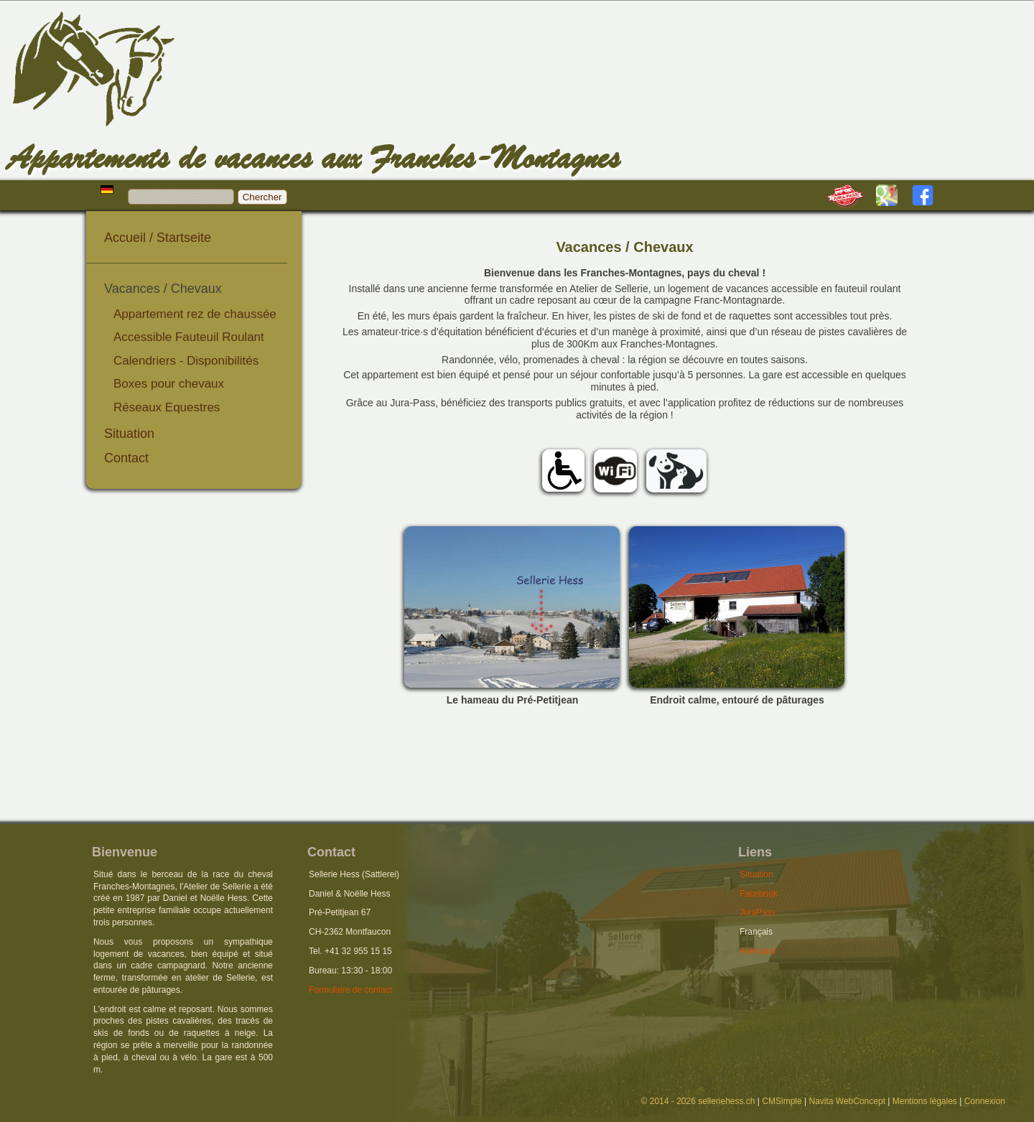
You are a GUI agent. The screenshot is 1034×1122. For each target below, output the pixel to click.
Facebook (759, 894)
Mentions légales (925, 1101)
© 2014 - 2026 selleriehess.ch (698, 1101)
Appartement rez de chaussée (194, 314)
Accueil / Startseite (157, 237)
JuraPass (758, 912)
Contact (126, 458)
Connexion (984, 1101)
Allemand (758, 951)
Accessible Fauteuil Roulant (188, 337)
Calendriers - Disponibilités (185, 361)
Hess (115, 83)
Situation (129, 433)
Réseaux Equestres (166, 407)
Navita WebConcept (847, 1101)
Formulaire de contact (350, 990)
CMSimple (781, 1101)
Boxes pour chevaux (168, 384)
